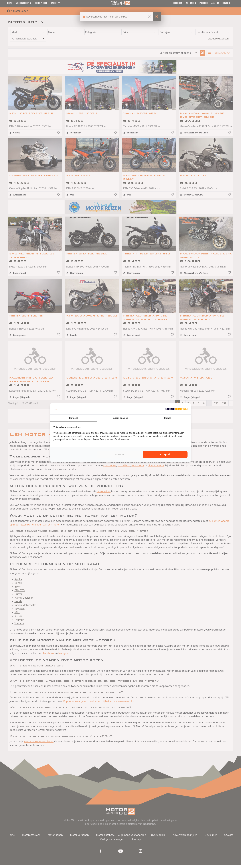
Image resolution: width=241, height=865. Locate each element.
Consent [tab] (73, 418)
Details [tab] (167, 418)
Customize (119, 454)
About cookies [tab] (120, 418)
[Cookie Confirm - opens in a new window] (176, 409)
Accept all (165, 454)
